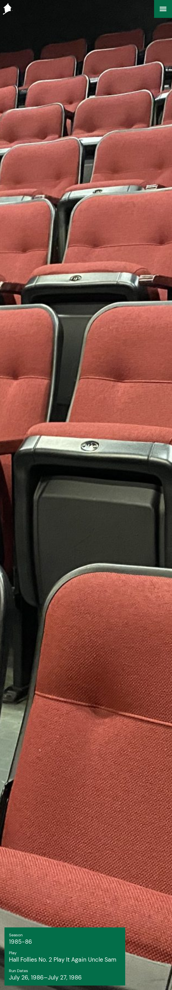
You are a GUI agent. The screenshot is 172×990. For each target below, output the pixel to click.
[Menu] (163, 9)
